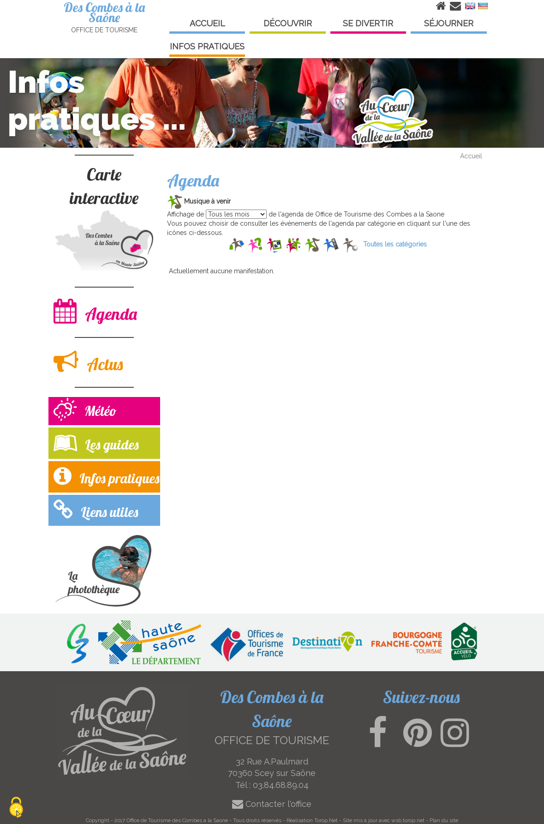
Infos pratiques (106, 476)
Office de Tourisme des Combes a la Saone (177, 820)
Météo (85, 411)
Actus (88, 361)
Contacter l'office (271, 804)
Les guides (96, 442)
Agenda (95, 311)
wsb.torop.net (407, 820)
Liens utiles (96, 510)
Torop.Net (326, 820)
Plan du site (444, 820)
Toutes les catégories (395, 244)
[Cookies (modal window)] (16, 808)
